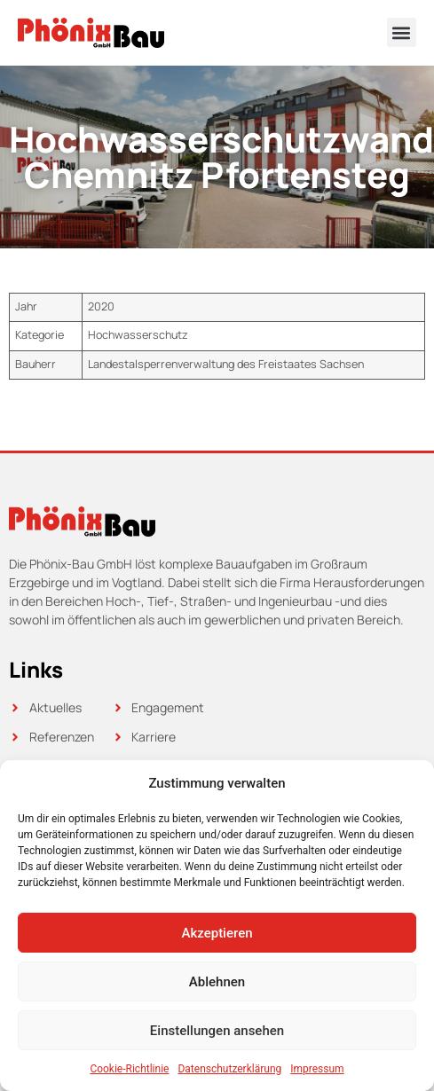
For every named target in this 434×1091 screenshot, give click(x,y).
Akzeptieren (216, 933)
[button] (401, 32)
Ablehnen (217, 982)
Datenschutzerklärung (229, 1069)
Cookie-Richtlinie (129, 1069)
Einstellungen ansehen (217, 1031)
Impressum (316, 1069)
